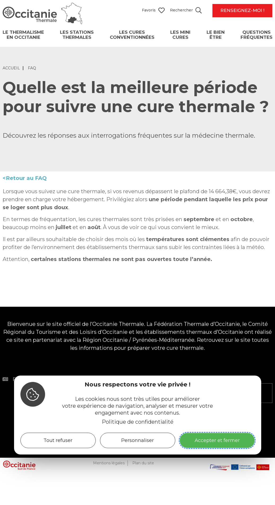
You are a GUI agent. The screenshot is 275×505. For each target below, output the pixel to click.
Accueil (11, 69)
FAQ (32, 69)
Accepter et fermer (217, 440)
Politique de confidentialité (137, 422)
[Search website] (186, 10)
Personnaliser (137, 440)
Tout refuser (57, 440)
